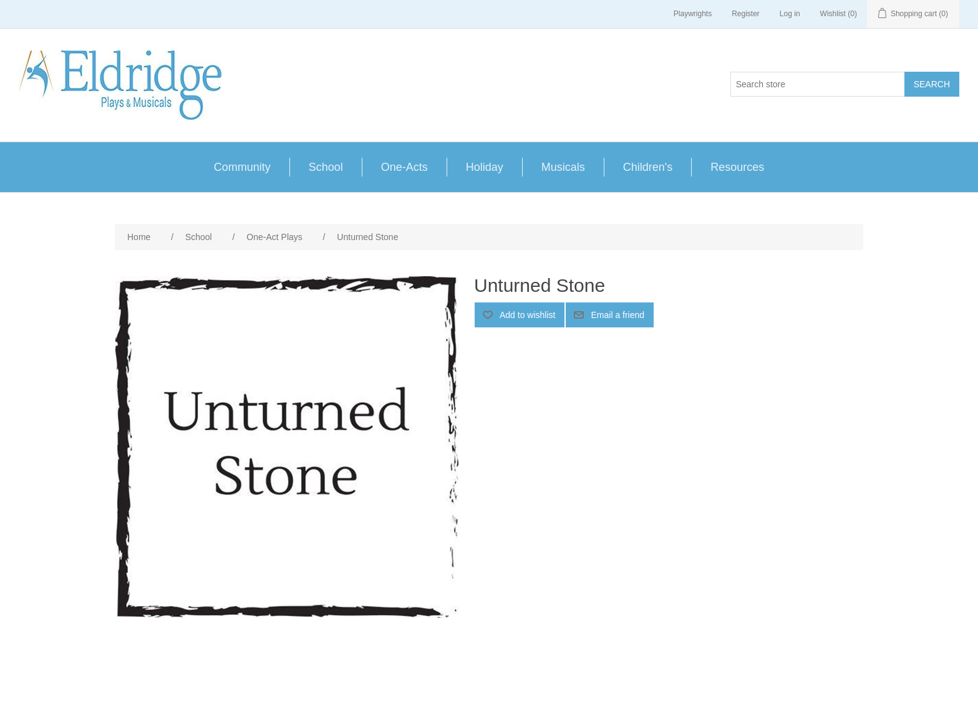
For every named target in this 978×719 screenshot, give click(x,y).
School (326, 167)
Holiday (484, 167)
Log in (790, 13)
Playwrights (693, 13)
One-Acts (404, 167)
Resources (737, 167)
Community (242, 167)
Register (746, 13)
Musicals (563, 167)
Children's (647, 167)
